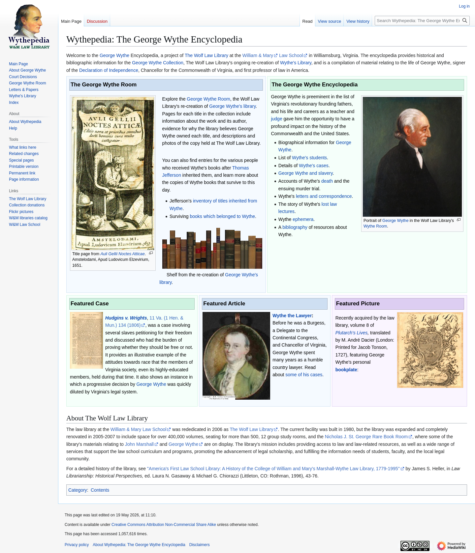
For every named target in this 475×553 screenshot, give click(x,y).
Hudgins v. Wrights (126, 318)
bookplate (346, 369)
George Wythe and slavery (305, 173)
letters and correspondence (324, 196)
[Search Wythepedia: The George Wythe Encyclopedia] (422, 20)
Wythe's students (309, 157)
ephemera (303, 219)
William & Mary (257, 55)
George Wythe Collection (157, 62)
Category (77, 490)
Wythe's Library (295, 62)
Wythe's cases (314, 165)
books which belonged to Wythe (222, 216)
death (327, 181)
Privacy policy (77, 544)
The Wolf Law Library (206, 55)
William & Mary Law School (139, 429)
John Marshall (139, 444)
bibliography (294, 227)
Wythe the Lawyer (292, 315)
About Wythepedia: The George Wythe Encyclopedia (139, 544)
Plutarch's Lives (351, 332)
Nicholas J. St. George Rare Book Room (366, 436)
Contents (100, 490)
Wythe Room (375, 226)
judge (276, 118)
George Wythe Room (208, 99)
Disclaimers (199, 544)
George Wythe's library (232, 106)
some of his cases (303, 374)
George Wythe (114, 55)
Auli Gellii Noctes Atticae (122, 254)
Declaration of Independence (108, 70)
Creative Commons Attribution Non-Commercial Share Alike (163, 524)
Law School (291, 55)
